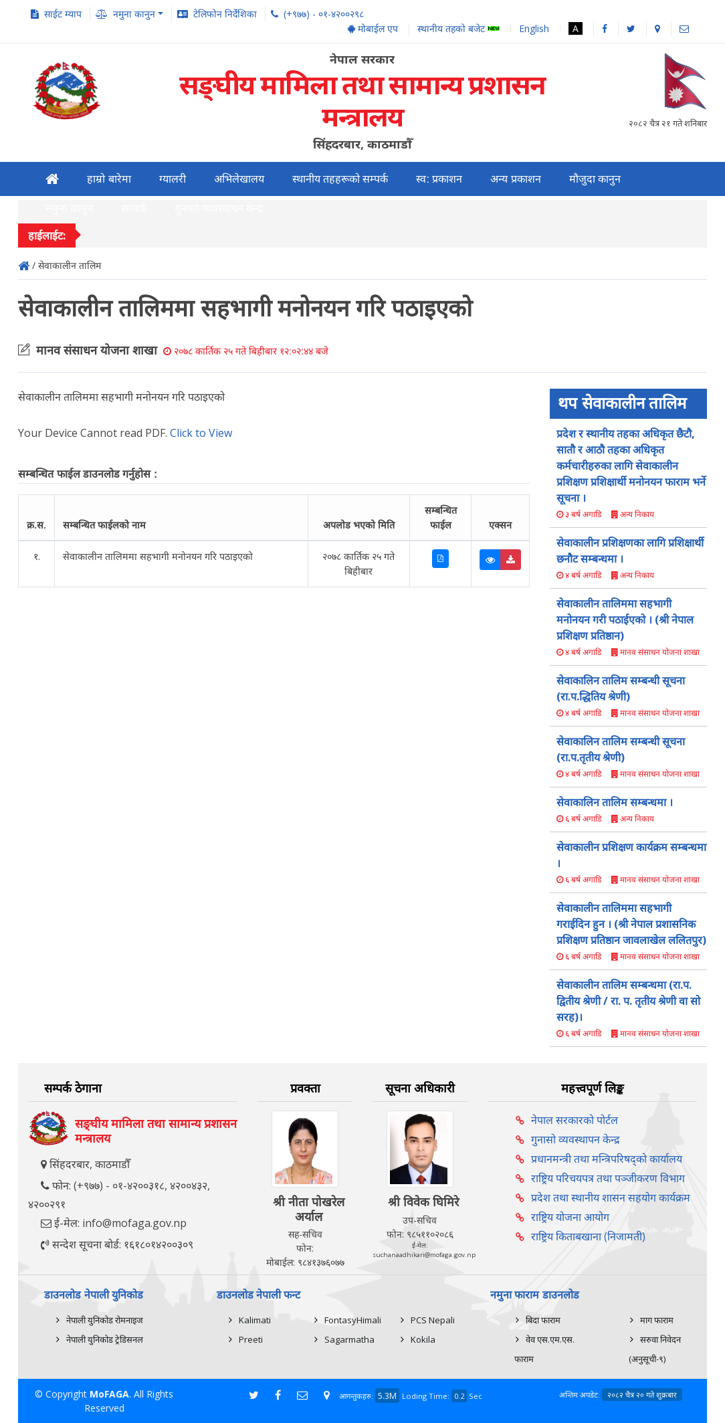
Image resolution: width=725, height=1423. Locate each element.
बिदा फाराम (543, 1320)
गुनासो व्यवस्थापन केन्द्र (219, 208)
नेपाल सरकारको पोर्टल (574, 1120)
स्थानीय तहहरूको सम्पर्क (340, 179)
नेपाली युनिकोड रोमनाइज (104, 1320)
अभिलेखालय (239, 179)
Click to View (201, 432)
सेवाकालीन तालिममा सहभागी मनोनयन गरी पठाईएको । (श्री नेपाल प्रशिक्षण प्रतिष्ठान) (625, 619)
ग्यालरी (172, 179)
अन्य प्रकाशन (515, 179)
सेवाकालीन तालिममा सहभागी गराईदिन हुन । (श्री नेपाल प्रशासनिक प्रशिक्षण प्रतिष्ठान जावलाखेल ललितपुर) (631, 923)
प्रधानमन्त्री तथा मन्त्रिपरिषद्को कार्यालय (606, 1158)
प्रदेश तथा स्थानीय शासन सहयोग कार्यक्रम (610, 1197)
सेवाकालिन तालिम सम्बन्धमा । (614, 802)
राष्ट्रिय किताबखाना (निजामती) (588, 1236)
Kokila (423, 1339)
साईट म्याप (63, 13)
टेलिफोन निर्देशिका (225, 13)
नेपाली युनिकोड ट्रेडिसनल (104, 1339)
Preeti (251, 1339)
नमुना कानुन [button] (134, 13)
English (534, 28)
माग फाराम (657, 1320)
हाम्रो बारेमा (108, 179)
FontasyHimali (352, 1320)
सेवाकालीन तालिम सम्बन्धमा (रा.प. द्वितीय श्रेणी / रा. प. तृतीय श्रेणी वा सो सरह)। (628, 1000)
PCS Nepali (433, 1320)
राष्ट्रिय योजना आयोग (570, 1217)
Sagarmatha (349, 1339)
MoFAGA (109, 1394)
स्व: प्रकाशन (439, 179)
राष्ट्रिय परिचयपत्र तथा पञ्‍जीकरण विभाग (608, 1178)
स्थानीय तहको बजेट (458, 29)
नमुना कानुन (68, 208)
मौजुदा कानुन (595, 179)
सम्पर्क (133, 208)
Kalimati (255, 1320)
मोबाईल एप (373, 28)
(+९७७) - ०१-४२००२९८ (324, 13)
